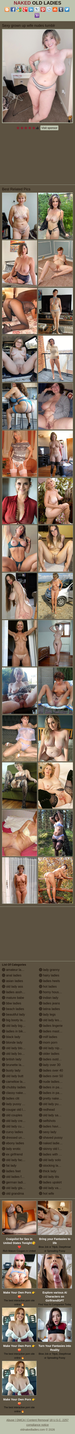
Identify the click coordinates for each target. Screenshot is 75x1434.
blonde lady (12, 1042)
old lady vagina (51, 1188)
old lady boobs (14, 1053)
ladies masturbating (55, 1031)
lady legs (47, 1014)
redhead (47, 1109)
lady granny (49, 969)
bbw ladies (11, 1003)
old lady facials (14, 1160)
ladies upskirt (50, 1182)
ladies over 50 (51, 1076)
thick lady (47, 1171)
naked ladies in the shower (56, 1143)
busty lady (11, 1070)
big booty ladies (15, 1020)
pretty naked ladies (54, 1098)
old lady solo (50, 1160)
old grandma (13, 1193)
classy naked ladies (18, 1093)
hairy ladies (49, 975)
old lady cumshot (16, 1126)
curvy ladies (12, 1132)
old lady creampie (16, 1121)
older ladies (49, 1053)
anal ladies (11, 975)
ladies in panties (52, 1087)
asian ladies (12, 981)
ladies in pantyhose (54, 1093)
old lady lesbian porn (55, 1020)
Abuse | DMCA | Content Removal (27, 1420)
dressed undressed (17, 1137)
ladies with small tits (55, 1154)
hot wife (46, 1193)
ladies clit (10, 1098)
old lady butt (12, 1076)
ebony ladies (13, 1143)
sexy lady (47, 1132)
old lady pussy (51, 1104)
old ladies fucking (16, 1176)
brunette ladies (14, 1065)
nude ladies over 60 (55, 1081)
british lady (11, 1059)
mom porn (48, 1042)
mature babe (13, 997)
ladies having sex (53, 1126)
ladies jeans (49, 1003)
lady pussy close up (18, 1104)
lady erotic (11, 1148)
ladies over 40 (51, 1070)
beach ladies (13, 1009)
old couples (12, 1115)
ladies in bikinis (15, 1031)
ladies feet (11, 1171)
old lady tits (49, 1176)
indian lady (48, 997)
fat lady (9, 1165)
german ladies (14, 1182)
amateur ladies (14, 969)
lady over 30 (50, 1065)
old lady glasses (15, 1188)
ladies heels (49, 981)
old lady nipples (52, 1048)
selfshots (47, 1121)
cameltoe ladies (15, 1081)
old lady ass (12, 986)
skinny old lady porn (55, 1148)
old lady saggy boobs (56, 1115)
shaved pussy (51, 1137)
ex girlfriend (12, 1154)
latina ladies (49, 1009)
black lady (11, 1037)
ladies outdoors (52, 1059)
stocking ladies (51, 1165)
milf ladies (48, 1037)
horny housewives (54, 992)
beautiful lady (13, 1014)
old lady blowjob (15, 1048)
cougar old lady (15, 1109)
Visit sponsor (49, 127)
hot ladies (48, 986)
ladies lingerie (51, 1025)
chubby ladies (14, 1087)
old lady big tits (14, 1025)
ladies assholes (15, 992)
